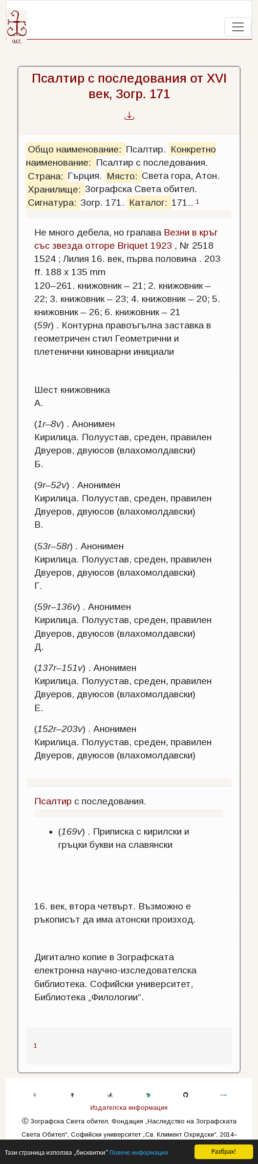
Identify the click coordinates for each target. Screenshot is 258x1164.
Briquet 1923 (144, 245)
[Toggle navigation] (238, 27)
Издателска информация (129, 1107)
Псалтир (53, 801)
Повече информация (138, 1153)
